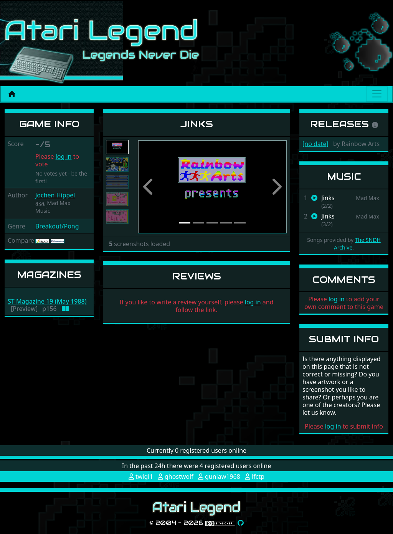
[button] (149, 186)
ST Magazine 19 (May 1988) (47, 301)
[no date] (315, 144)
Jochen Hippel (55, 195)
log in (64, 156)
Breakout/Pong (57, 226)
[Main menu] (377, 94)
